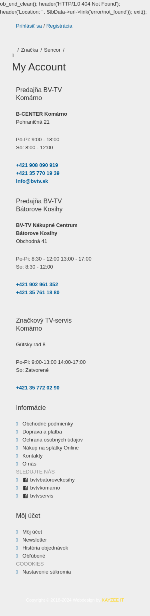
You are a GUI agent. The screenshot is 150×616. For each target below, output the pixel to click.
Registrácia (59, 26)
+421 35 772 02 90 (38, 388)
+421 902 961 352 (37, 284)
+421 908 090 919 (37, 165)
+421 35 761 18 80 (38, 292)
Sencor (52, 50)
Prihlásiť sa (29, 26)
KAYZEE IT (113, 600)
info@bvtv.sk (32, 181)
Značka (29, 50)
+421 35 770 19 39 (38, 173)
